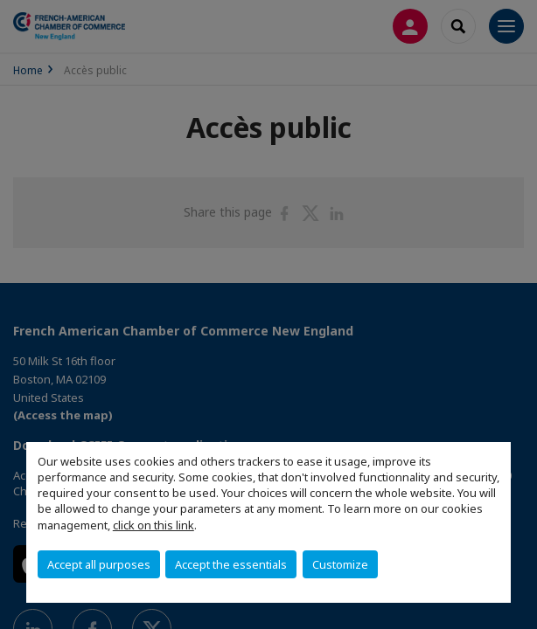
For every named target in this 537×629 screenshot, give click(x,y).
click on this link (153, 525)
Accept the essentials (231, 564)
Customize (340, 564)
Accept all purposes (98, 564)
